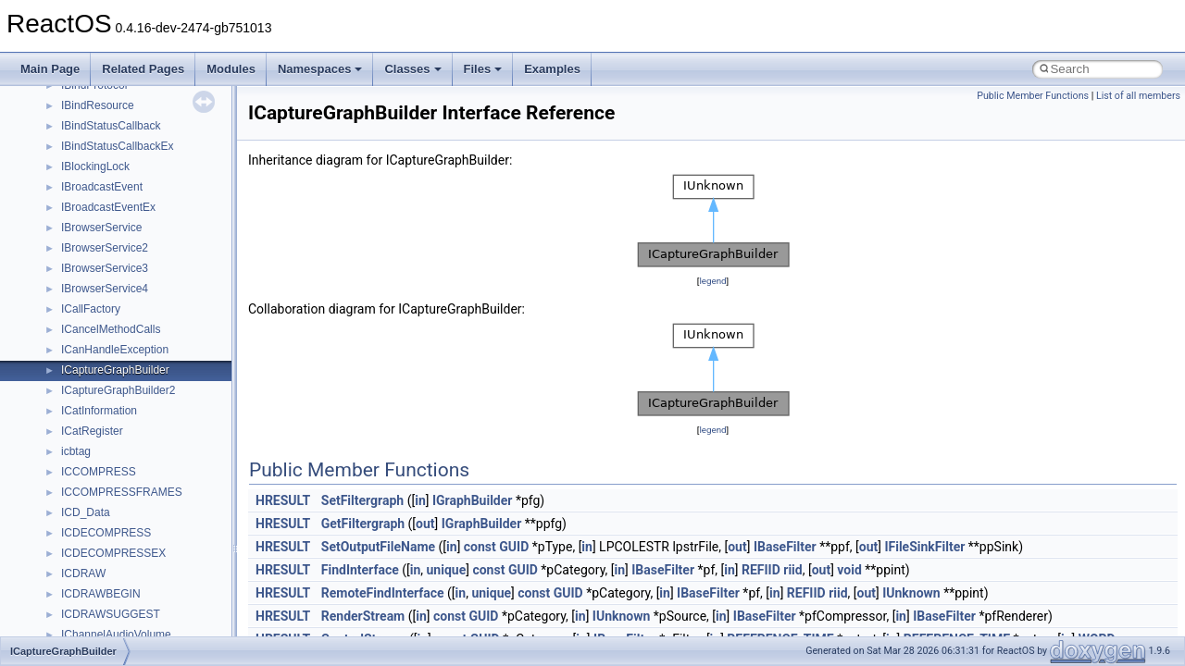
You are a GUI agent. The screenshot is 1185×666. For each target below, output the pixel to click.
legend (712, 281)
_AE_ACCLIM (96, 586)
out (425, 523)
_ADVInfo (84, 566)
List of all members (1138, 96)
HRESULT (283, 500)
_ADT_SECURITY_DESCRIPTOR (146, 505)
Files (483, 69)
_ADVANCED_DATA (111, 545)
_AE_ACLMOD (98, 606)
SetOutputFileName (378, 546)
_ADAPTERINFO (103, 159)
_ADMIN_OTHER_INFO (121, 342)
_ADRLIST (87, 403)
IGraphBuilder (472, 500)
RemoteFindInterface (382, 593)
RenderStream (363, 616)
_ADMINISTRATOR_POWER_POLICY (157, 362)
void (849, 569)
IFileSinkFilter (924, 546)
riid (792, 569)
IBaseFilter (785, 546)
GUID (514, 546)
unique (447, 569)
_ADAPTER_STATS (110, 118)
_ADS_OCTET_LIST (112, 444)
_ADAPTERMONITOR (116, 179)
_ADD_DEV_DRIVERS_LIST (133, 199)
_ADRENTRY (94, 382)
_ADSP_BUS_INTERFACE (128, 464)
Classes (412, 69)
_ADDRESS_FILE (106, 281)
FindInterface (360, 569)
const (480, 546)
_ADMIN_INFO (98, 321)
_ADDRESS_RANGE (114, 301)
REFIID (761, 569)
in (420, 500)
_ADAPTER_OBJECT (115, 98)
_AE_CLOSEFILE (105, 627)
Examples (552, 69)
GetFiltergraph (363, 523)
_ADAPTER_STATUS (114, 138)
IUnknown (911, 593)
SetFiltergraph (362, 500)
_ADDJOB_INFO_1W (114, 240)
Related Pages (143, 69)
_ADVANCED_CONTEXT (124, 525)
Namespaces (320, 69)
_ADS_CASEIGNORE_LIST (130, 423)
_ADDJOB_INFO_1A (113, 220)
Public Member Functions (1033, 96)
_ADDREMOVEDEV (111, 260)
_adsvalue (86, 484)
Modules (231, 69)
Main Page (50, 69)
